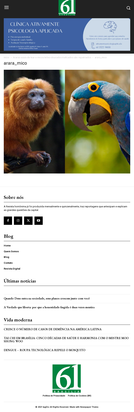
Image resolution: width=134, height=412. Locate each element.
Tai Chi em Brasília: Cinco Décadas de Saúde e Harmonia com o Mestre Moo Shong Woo (66, 339)
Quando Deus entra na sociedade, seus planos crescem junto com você (47, 298)
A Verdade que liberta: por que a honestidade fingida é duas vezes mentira (49, 307)
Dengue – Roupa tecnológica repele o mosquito (44, 350)
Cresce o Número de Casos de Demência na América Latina (52, 329)
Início (6, 57)
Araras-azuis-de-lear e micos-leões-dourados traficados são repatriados (52, 57)
